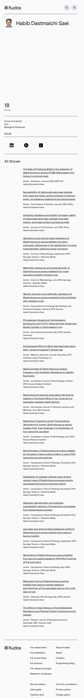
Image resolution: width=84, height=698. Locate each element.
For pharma (36, 663)
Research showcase (41, 673)
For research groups (40, 668)
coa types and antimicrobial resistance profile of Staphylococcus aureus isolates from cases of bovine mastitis (48, 532)
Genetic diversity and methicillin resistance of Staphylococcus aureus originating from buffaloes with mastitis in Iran (49, 297)
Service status (37, 684)
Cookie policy (63, 694)
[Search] (66, 8)
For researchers (38, 647)
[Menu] (74, 8)
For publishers (37, 652)
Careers (60, 658)
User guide (35, 689)
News (59, 652)
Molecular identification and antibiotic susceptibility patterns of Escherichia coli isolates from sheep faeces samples (49, 506)
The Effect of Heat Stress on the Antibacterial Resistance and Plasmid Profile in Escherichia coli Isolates (49, 611)
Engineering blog (65, 663)
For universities (38, 658)
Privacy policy (63, 689)
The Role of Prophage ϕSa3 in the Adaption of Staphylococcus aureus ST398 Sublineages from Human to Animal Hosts (48, 173)
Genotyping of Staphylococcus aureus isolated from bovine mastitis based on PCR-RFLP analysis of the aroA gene (49, 559)
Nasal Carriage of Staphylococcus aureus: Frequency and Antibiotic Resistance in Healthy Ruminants (48, 372)
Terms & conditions (66, 684)
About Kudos (63, 647)
